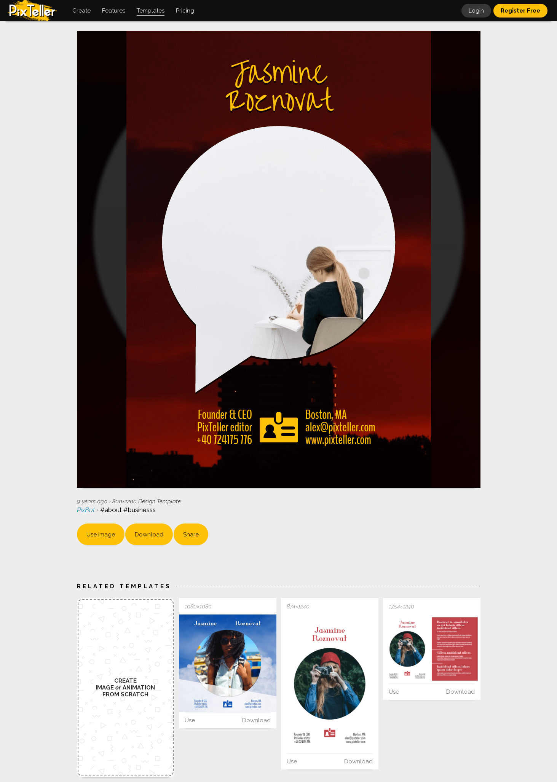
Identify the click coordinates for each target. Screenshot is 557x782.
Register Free (520, 10)
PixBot (86, 510)
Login (476, 10)
